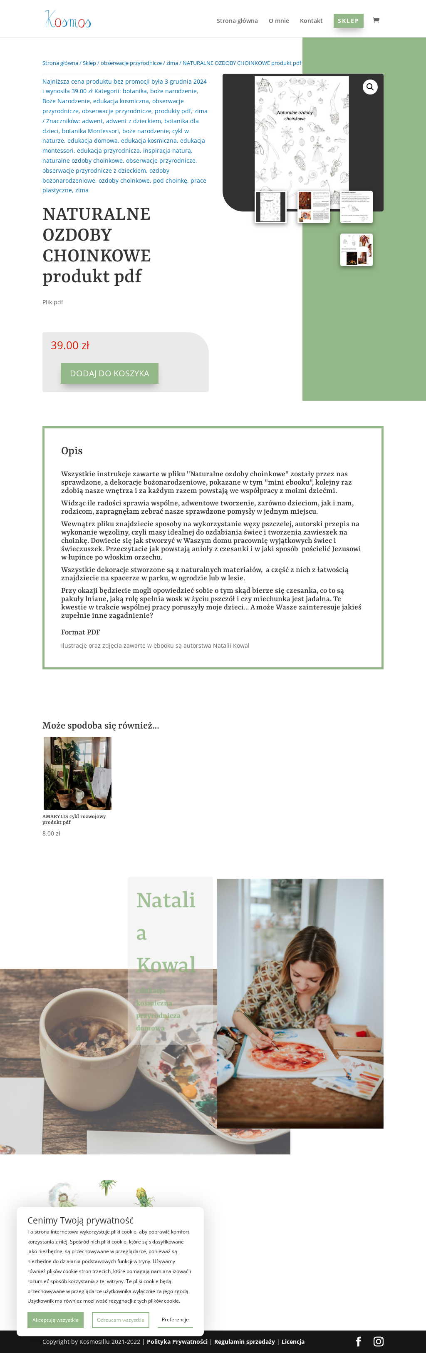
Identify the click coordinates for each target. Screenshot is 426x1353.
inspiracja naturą (167, 150)
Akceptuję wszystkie (55, 1319)
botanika (135, 91)
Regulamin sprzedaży (244, 1342)
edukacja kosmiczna (121, 101)
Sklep (348, 21)
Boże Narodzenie (66, 101)
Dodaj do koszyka (109, 373)
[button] (370, 87)
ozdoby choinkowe (124, 180)
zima (172, 63)
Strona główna (237, 21)
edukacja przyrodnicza (108, 150)
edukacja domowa (92, 140)
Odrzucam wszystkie (120, 1319)
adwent (92, 121)
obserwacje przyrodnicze (131, 63)
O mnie (279, 21)
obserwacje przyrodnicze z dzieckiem (94, 170)
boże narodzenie (173, 91)
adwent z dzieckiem (133, 121)
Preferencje (175, 1319)
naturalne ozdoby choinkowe (82, 160)
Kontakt (311, 21)
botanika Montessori (90, 131)
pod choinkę (170, 180)
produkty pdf (173, 111)
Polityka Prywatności (177, 1342)
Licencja (293, 1342)
